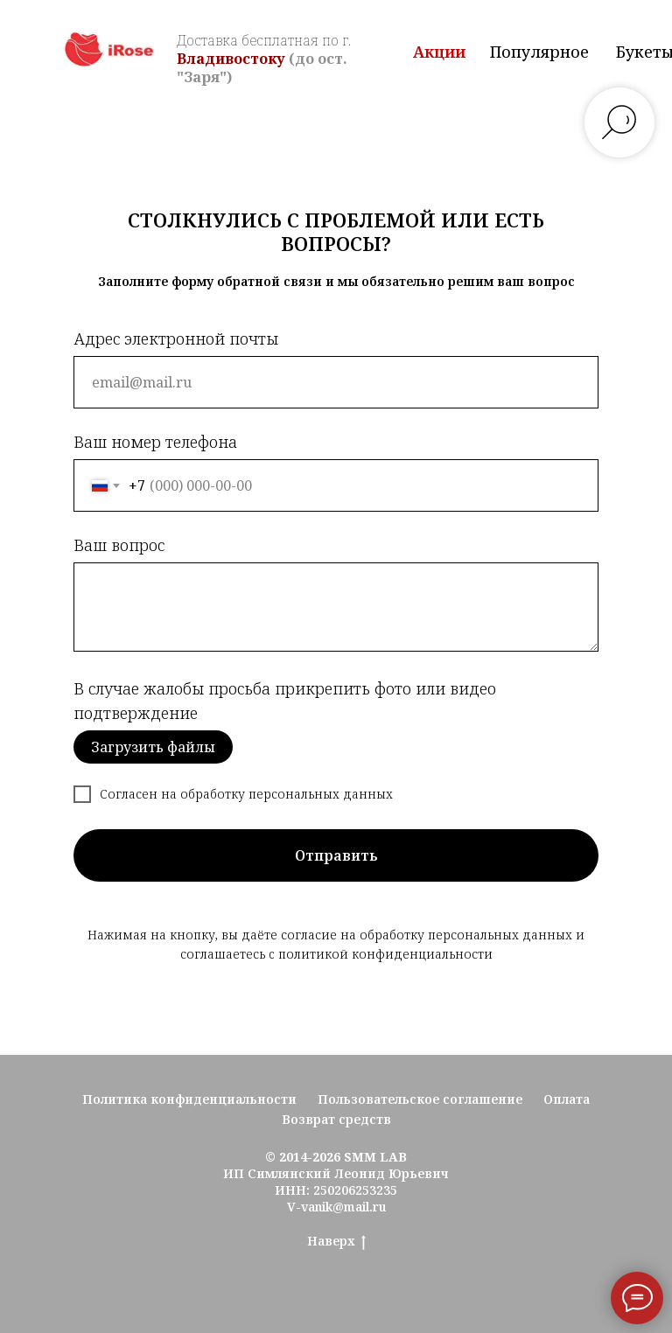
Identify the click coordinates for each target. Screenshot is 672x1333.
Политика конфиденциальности (189, 1099)
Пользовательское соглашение (420, 1099)
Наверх (336, 1241)
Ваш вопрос (119, 544)
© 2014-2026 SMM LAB (336, 1156)
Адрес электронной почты (176, 338)
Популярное (539, 51)
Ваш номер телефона (155, 441)
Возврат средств (336, 1119)
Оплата (566, 1099)
